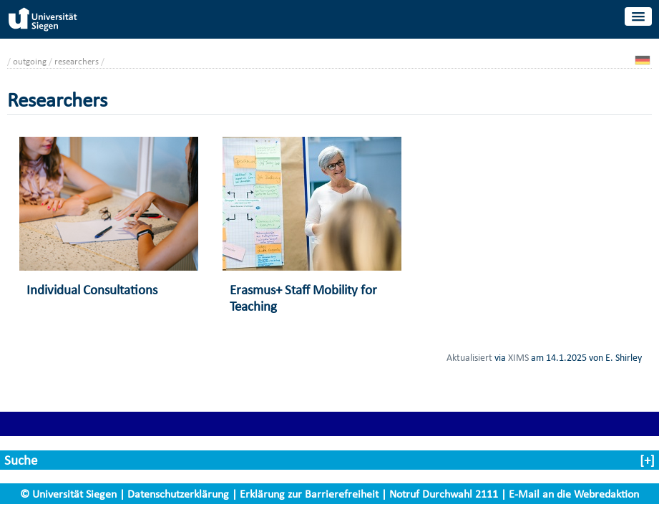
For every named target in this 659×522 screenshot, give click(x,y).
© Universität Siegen (68, 494)
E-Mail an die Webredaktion (574, 494)
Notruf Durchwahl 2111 (443, 494)
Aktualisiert (469, 357)
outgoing (30, 61)
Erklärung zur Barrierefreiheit (309, 494)
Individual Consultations (91, 289)
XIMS (518, 357)
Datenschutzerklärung (178, 494)
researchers (76, 61)
